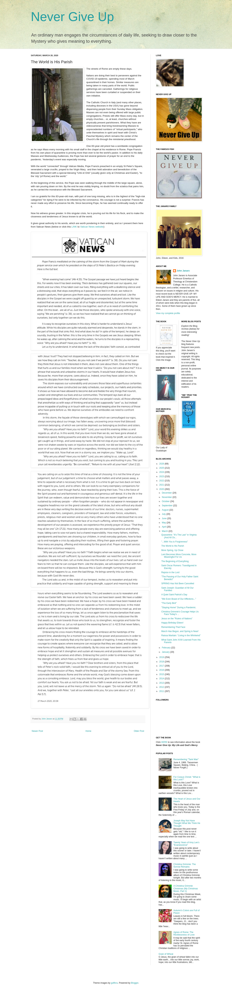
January (166, 652)
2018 (162, 661)
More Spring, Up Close (172, 550)
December (167, 493)
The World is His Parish (172, 546)
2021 (162, 485)
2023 (162, 476)
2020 (162, 489)
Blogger (134, 983)
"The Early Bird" (169, 603)
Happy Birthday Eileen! (172, 622)
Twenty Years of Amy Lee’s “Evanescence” (186, 843)
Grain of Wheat (166, 954)
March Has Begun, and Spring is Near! (179, 631)
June (164, 518)
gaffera (114, 983)
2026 (162, 463)
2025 (162, 468)
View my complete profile (168, 313)
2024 (162, 472)
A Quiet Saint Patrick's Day (174, 594)
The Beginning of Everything (175, 561)
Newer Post (37, 731)
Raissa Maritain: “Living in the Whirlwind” (181, 635)
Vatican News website (91, 226)
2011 (162, 691)
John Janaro (183, 270)
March (165, 531)
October (166, 501)
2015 (162, 674)
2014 (162, 678)
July (164, 514)
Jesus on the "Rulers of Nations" (176, 618)
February (166, 647)
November (167, 497)
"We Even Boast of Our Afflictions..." (178, 599)
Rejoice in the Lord (170, 572)
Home (88, 731)
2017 (162, 666)
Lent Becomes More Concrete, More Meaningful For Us (178, 555)
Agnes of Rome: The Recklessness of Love (184, 933)
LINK (74, 226)
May (164, 522)
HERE (164, 742)
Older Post (139, 731)
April (164, 527)
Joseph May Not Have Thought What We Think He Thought (186, 823)
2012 (162, 687)
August (165, 510)
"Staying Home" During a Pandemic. (178, 607)
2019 (162, 657)
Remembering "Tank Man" (186, 759)
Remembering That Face (173, 627)
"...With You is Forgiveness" (174, 541)
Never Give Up (72, 17)
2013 (162, 683)
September (167, 505)
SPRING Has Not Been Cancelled (177, 583)
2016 (162, 670)
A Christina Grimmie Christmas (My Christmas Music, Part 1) (185, 888)
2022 (162, 480)
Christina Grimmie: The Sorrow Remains (184, 865)
